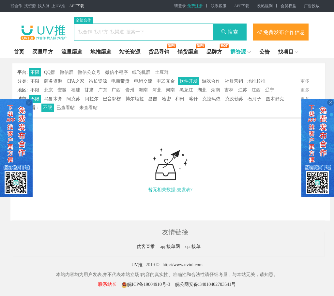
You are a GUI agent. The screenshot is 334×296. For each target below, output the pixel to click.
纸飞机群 (141, 72)
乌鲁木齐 (53, 98)
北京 (48, 90)
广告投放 (312, 6)
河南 (170, 90)
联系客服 (218, 6)
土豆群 (162, 72)
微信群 (66, 72)
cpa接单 (193, 246)
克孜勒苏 (234, 98)
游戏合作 (211, 81)
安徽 (62, 90)
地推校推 (256, 81)
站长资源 (129, 52)
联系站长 (107, 284)
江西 (256, 90)
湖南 (215, 90)
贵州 (129, 90)
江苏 (242, 90)
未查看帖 (88, 107)
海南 (143, 90)
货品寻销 (158, 52)
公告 (264, 52)
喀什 (193, 98)
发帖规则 (265, 6)
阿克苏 (73, 98)
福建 (75, 90)
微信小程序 (116, 72)
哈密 (166, 98)
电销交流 (143, 81)
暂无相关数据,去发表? (170, 189)
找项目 (286, 52)
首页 (19, 52)
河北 (156, 90)
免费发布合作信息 (281, 32)
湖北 (201, 90)
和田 (179, 98)
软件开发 (188, 81)
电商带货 (120, 81)
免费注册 (195, 6)
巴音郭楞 (112, 98)
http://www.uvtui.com (182, 264)
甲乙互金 (166, 81)
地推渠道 (100, 52)
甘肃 (89, 90)
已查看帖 (65, 107)
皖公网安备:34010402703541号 (205, 284)
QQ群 (49, 72)
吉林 (229, 90)
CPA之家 (75, 81)
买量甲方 (42, 52)
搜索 (229, 32)
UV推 (137, 264)
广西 (116, 90)
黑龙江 (186, 90)
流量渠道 (71, 52)
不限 (34, 72)
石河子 (254, 98)
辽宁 (269, 90)
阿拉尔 (92, 98)
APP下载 (76, 6)
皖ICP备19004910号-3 (146, 284)
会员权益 (288, 6)
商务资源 (53, 81)
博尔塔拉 (135, 98)
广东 (102, 90)
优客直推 (146, 246)
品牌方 (214, 52)
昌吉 (152, 98)
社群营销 (234, 81)
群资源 (238, 52)
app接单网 (170, 246)
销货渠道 (187, 52)
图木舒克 (275, 98)
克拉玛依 (211, 98)
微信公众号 (89, 72)
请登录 (180, 6)
